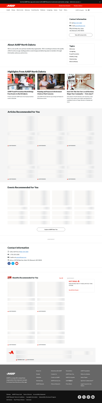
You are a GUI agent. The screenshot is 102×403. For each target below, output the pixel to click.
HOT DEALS (73, 281)
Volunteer (38, 377)
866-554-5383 (78, 23)
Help (86, 10)
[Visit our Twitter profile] (12, 263)
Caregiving (72, 51)
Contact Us (54, 374)
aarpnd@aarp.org (80, 26)
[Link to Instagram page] (88, 397)
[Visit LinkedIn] (93, 397)
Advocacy (72, 49)
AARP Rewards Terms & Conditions (15, 397)
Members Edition (78, 5)
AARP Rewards (40, 384)
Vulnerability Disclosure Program (47, 397)
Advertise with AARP (56, 370)
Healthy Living (73, 56)
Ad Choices (9, 399)
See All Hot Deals (73, 290)
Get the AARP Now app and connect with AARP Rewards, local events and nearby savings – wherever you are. (50, 2)
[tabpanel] (86, 10)
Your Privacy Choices (19, 399)
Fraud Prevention (74, 54)
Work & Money (73, 61)
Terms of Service (27, 394)
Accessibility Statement (39, 394)
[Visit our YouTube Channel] (16, 263)
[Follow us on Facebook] (9, 263)
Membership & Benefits (64, 5)
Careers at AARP (55, 377)
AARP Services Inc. (56, 380)
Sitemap (8, 394)
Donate (38, 374)
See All (61, 278)
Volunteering (73, 59)
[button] (90, 7)
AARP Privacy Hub (17, 394)
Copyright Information (31, 397)
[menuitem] (8, 10)
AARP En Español (80, 10)
